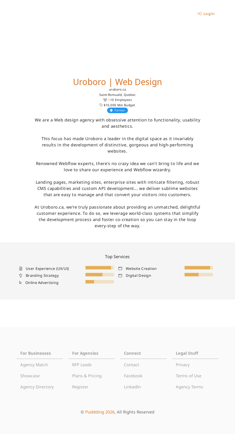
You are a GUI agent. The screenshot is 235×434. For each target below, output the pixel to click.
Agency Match (34, 364)
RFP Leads (82, 364)
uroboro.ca (117, 89)
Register (80, 387)
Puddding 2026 (100, 412)
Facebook (133, 375)
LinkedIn (132, 387)
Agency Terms (189, 387)
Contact (131, 364)
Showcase (30, 375)
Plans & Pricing (87, 375)
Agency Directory (37, 387)
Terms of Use (188, 375)
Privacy (183, 364)
